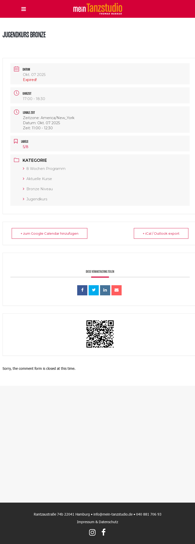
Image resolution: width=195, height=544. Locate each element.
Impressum (85, 522)
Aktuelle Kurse (37, 179)
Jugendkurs (35, 199)
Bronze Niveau (38, 189)
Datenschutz (108, 522)
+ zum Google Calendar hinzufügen (49, 233)
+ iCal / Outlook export (161, 233)
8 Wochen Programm (44, 168)
